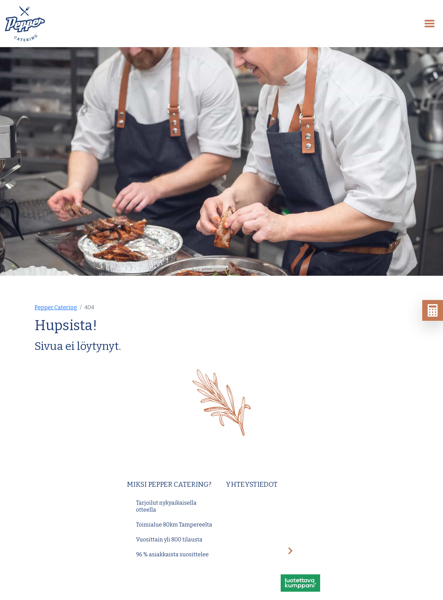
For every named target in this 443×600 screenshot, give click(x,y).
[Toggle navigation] (429, 23)
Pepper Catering (56, 307)
